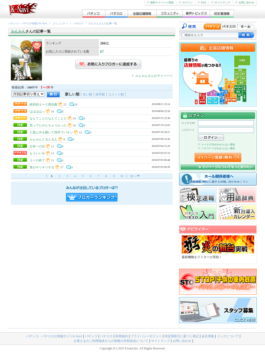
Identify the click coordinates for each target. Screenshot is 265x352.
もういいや (37, 153)
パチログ (78, 23)
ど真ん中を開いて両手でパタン (51, 132)
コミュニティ (60, 23)
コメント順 (116, 94)
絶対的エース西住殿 (43, 104)
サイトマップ (220, 2)
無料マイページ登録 (160, 2)
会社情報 (208, 336)
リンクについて (228, 336)
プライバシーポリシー (146, 336)
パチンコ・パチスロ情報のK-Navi (27, 23)
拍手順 (100, 94)
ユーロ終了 (37, 160)
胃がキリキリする (42, 167)
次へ (133, 176)
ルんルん (18, 31)
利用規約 (121, 336)
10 (121, 176)
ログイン (186, 2)
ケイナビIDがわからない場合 (216, 144)
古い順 (87, 94)
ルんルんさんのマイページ (154, 76)
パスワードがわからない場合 (216, 148)
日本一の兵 (37, 146)
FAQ (202, 2)
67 (102, 52)
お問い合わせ (244, 2)
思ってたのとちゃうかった (48, 125)
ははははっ (37, 111)
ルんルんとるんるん (43, 139)
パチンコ (91, 336)
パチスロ (106, 336)
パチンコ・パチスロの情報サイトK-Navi (54, 336)
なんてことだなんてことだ (48, 118)
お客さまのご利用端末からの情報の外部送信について (111, 341)
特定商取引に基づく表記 (182, 336)
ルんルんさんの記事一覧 (103, 23)
